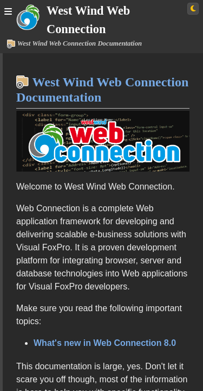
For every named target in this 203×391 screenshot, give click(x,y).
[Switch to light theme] (193, 9)
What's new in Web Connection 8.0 (105, 343)
